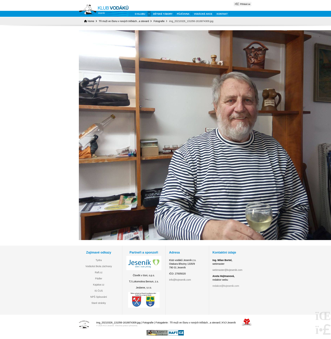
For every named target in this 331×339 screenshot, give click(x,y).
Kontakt (222, 14)
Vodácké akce (203, 14)
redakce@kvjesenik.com (226, 285)
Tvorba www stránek (246, 322)
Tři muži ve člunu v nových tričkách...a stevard (124, 21)
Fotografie (159, 21)
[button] (242, 4)
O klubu (140, 14)
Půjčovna (183, 14)
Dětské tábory (163, 14)
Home (105, 10)
